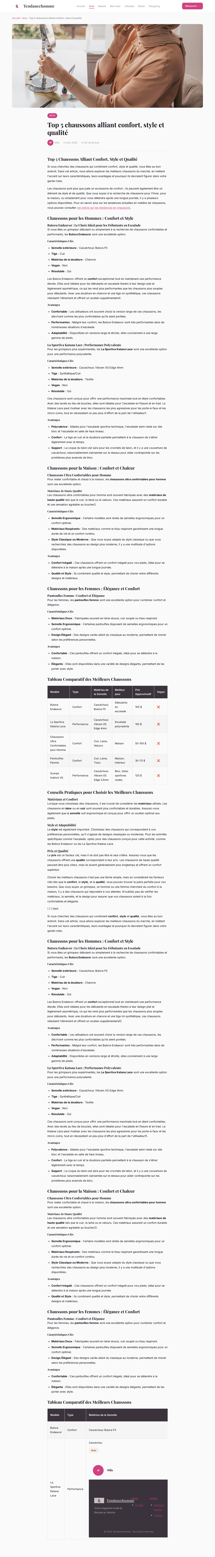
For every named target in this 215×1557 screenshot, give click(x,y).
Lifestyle (129, 6)
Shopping (154, 6)
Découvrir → (192, 6)
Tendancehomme (33, 6)
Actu (91, 6)
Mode (141, 6)
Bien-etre (115, 6)
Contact (158, 1515)
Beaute (102, 6)
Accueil (81, 6)
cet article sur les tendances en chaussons (103, 207)
